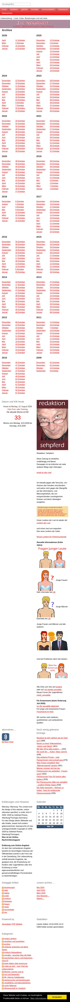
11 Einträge (20, 40)
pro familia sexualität (52, 690)
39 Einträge (54, 167)
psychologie (9, 910)
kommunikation (48, 9)
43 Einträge (54, 169)
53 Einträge (20, 382)
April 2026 (41, 890)
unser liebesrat (10, 986)
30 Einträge (54, 111)
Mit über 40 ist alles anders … (49, 749)
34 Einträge (54, 97)
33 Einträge (20, 121)
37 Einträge (54, 151)
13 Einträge (54, 51)
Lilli (54, 592)
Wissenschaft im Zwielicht (14, 988)
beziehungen (9, 888)
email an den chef (44, 473)
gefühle (24, 9)
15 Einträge (20, 46)
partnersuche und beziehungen (17, 980)
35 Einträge (54, 92)
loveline (59, 687)
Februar (5, 46)
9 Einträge (19, 210)
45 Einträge (20, 172)
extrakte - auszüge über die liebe (17, 955)
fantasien (8, 901)
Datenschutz (7, 13)
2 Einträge (19, 43)
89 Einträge (54, 312)
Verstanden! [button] (57, 997)
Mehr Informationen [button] (38, 998)
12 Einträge (54, 40)
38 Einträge (20, 132)
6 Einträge (54, 180)
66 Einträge (20, 322)
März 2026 (41, 893)
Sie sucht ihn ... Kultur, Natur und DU (52, 752)
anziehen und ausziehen (14, 941)
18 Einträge (54, 94)
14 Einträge (54, 172)
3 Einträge (19, 103)
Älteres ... (41, 899)
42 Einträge (20, 368)
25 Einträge (54, 49)
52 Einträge (20, 379)
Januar (5, 49)
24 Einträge (20, 100)
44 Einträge (20, 167)
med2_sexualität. (44, 695)
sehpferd (14, 9)
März (4, 43)
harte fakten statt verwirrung (15, 963)
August (39, 51)
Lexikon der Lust (43, 523)
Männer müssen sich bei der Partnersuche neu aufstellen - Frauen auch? (52, 771)
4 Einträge (19, 207)
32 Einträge (20, 108)
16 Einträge (54, 60)
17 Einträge (54, 207)
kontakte (34, 9)
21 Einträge (54, 57)
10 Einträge (20, 89)
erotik (6, 896)
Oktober (39, 46)
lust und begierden (12, 975)
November (40, 43)
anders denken (10, 939)
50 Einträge (20, 390)
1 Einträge (54, 189)
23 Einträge (20, 49)
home (4, 9)
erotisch (7, 899)
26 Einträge (20, 261)
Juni (38, 57)
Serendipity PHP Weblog (12, 924)
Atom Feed (8, 742)
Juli (37, 54)
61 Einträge (54, 363)
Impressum (63, 9)
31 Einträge (54, 105)
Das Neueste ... (43, 896)
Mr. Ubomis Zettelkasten (14, 977)
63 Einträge (20, 186)
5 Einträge (19, 269)
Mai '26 (50, 826)
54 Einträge (54, 164)
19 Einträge (54, 62)
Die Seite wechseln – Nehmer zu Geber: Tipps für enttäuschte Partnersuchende (50, 790)
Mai (37, 60)
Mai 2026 (40, 888)
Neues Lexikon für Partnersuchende (51, 537)
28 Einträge (54, 81)
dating (6, 893)
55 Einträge (20, 180)
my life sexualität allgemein (48, 706)
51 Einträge (54, 301)
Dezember (40, 40)
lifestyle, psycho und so (13, 972)
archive (7, 944)
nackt (6, 907)
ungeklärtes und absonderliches (17, 983)
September (40, 49)
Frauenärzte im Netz (45, 712)
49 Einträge (20, 312)
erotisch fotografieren (13, 952)
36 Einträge (54, 100)
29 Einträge (20, 94)
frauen (6, 904)
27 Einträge (54, 83)
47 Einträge (20, 307)
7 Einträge (19, 105)
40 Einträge (54, 175)
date (6, 890)
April (4, 40)
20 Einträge (54, 65)
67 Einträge (20, 393)
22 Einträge (20, 81)
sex (5, 912)
